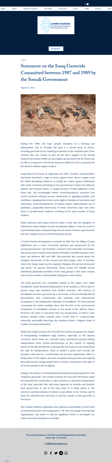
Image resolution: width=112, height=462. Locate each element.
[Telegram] (61, 453)
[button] (86, 4)
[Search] (105, 27)
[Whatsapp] (66, 453)
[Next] (87, 426)
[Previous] (28, 426)
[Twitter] (56, 453)
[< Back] (27, 60)
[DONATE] (56, 48)
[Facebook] (51, 453)
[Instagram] (46, 453)
